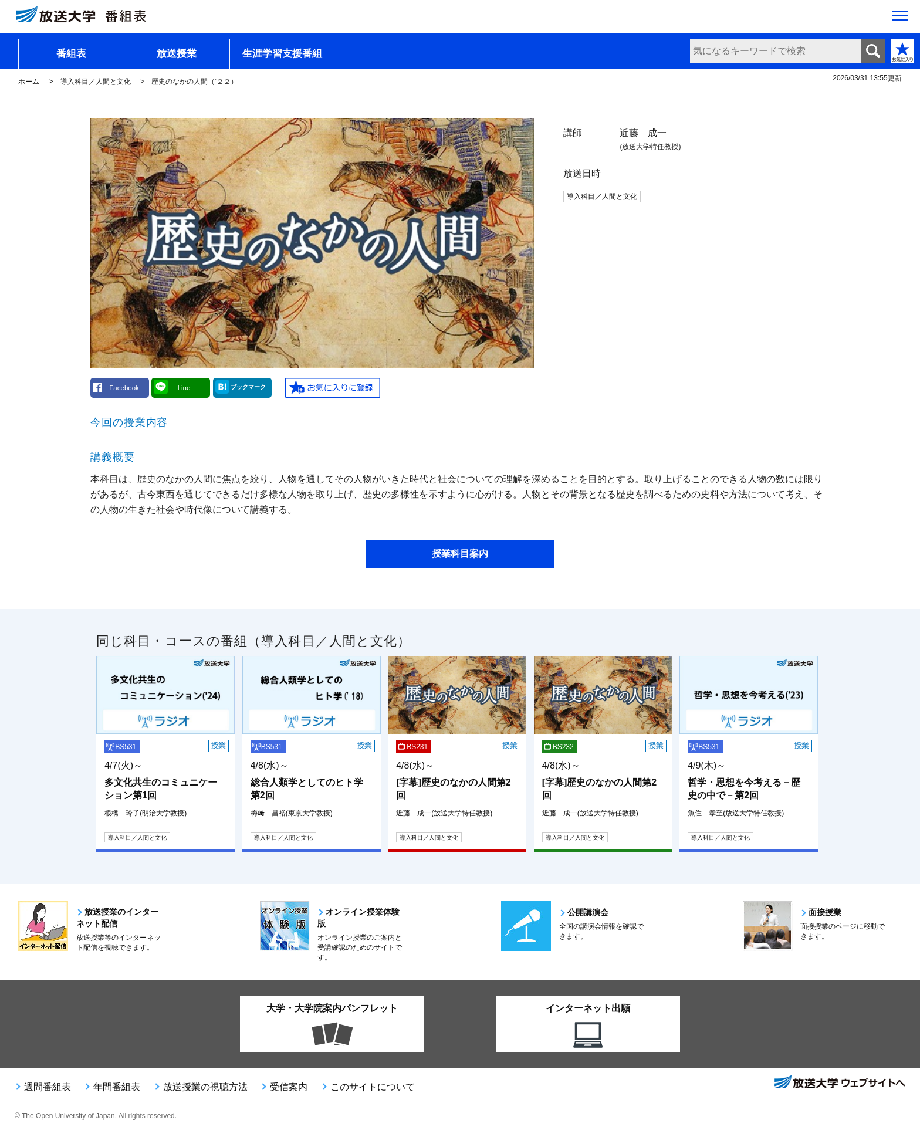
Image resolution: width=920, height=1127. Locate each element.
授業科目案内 (460, 554)
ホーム (28, 81)
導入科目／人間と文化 (95, 81)
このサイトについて (372, 1087)
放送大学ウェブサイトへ (839, 1083)
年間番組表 (116, 1087)
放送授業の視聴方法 (205, 1087)
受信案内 (288, 1087)
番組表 (71, 53)
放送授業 (177, 53)
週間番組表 (47, 1087)
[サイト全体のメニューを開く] (900, 18)
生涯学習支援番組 (282, 53)
